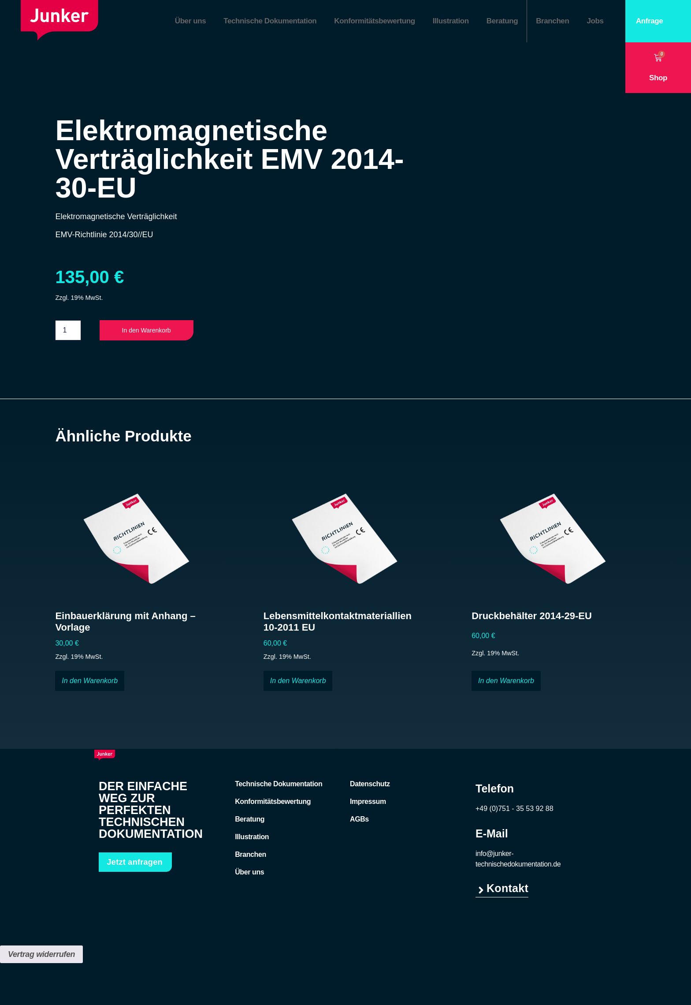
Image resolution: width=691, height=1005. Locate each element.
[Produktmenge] (68, 331)
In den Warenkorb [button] (90, 682)
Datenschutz (370, 785)
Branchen (552, 21)
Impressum (368, 803)
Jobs (595, 21)
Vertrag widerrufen (41, 956)
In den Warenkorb (153, 331)
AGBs (359, 821)
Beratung (502, 21)
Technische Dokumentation (269, 21)
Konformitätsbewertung (374, 21)
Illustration (451, 21)
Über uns (190, 21)
